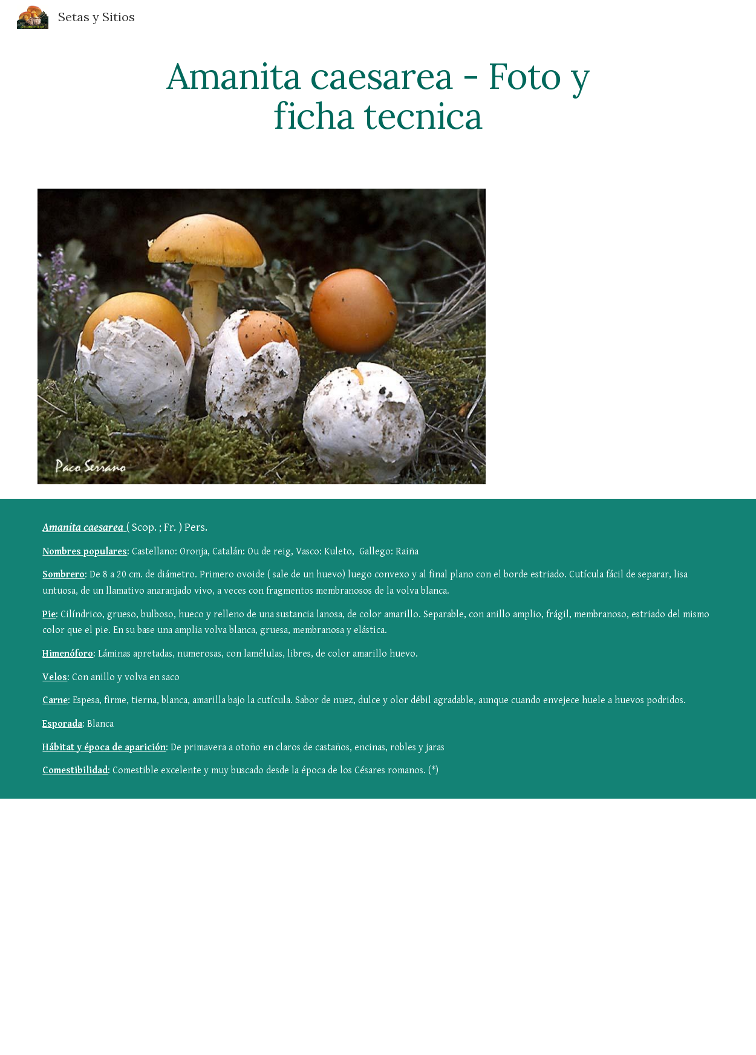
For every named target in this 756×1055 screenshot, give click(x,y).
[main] (378, 95)
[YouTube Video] (320, 903)
